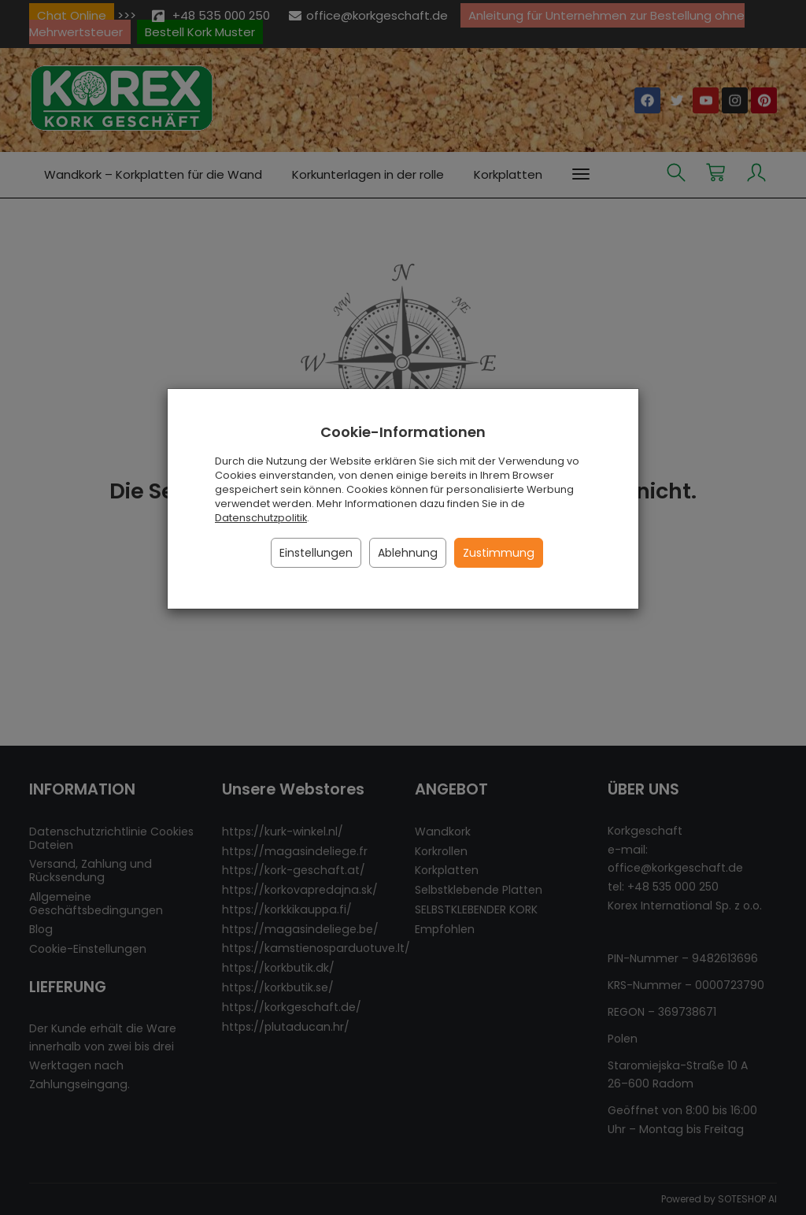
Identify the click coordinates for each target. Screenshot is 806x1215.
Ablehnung (408, 553)
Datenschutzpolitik (261, 517)
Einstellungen (316, 553)
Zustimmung (498, 553)
